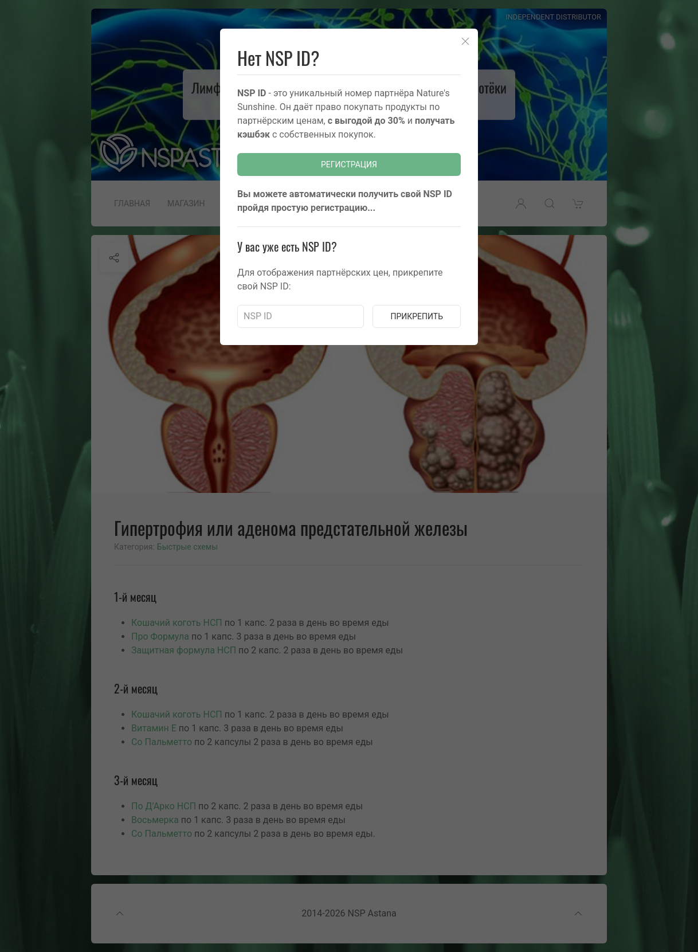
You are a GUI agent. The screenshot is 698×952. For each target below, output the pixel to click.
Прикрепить (416, 316)
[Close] (465, 41)
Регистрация (349, 164)
